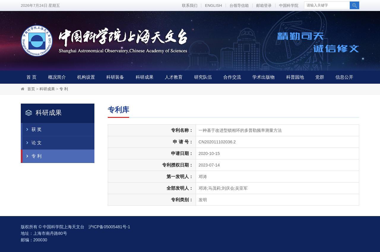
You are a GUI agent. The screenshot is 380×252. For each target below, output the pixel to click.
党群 (319, 77)
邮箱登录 (264, 5)
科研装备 (115, 77)
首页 (31, 89)
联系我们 (189, 5)
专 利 (63, 89)
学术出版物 (263, 77)
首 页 (31, 77)
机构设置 (86, 77)
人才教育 (174, 77)
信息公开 (344, 77)
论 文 (32, 142)
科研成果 (144, 77)
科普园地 (295, 77)
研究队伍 (203, 77)
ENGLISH (213, 5)
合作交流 (232, 77)
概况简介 (57, 77)
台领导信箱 (239, 5)
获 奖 (32, 129)
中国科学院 (288, 5)
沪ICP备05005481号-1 (109, 226)
